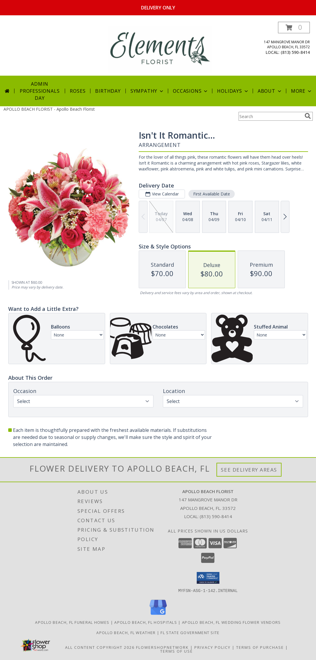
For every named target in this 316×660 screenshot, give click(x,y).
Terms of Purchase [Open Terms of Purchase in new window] (260, 647)
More (301, 91)
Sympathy (147, 91)
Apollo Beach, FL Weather (125, 632)
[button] (294, 27)
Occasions (191, 91)
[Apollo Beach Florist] (160, 49)
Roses (77, 91)
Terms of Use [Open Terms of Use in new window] (176, 651)
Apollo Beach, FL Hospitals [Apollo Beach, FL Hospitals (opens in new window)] (145, 622)
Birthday (107, 91)
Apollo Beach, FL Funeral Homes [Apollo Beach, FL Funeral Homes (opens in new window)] (72, 622)
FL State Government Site (190, 632)
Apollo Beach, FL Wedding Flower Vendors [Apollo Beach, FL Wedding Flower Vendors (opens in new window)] (231, 622)
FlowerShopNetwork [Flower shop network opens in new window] (162, 647)
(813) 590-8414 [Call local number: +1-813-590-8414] (295, 52)
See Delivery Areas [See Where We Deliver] (249, 469)
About (270, 91)
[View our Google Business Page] (158, 615)
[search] (307, 116)
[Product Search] (270, 116)
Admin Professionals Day (39, 91)
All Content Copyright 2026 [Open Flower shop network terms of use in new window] (100, 647)
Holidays (233, 91)
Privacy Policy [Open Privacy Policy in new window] (212, 647)
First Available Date (211, 194)
